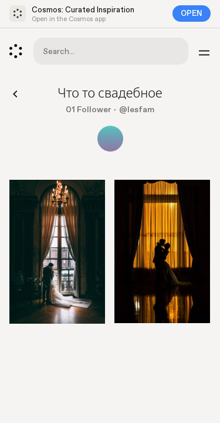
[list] (110, 256)
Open (191, 13)
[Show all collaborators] (110, 139)
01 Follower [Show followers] (88, 110)
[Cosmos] (15, 51)
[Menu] (204, 51)
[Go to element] (57, 252)
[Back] (15, 94)
